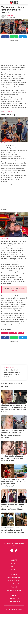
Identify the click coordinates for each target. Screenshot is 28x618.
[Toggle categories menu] (2, 2)
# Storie (20, 333)
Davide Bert (10, 15)
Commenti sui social (14, 590)
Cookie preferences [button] (14, 601)
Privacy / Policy (14, 598)
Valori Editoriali (14, 584)
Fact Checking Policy (14, 578)
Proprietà (14, 587)
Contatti (14, 566)
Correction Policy (14, 581)
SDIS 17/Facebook (7, 111)
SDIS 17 (14, 288)
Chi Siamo (14, 563)
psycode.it (14, 569)
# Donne (5, 333)
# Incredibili (13, 333)
